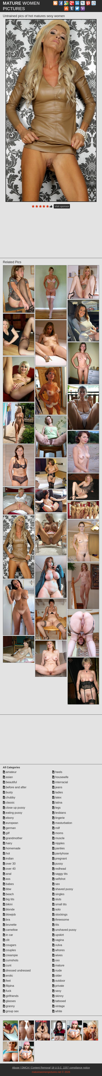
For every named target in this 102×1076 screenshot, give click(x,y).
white (57, 1011)
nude (57, 970)
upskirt (58, 934)
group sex (11, 1011)
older (57, 975)
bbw (7, 889)
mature (58, 965)
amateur (10, 772)
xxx (56, 960)
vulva (57, 945)
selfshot (58, 878)
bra (6, 919)
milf (56, 828)
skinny (58, 995)
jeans (57, 787)
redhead (59, 868)
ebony (8, 817)
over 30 (9, 863)
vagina (58, 940)
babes (8, 884)
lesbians (59, 812)
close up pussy (14, 807)
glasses (9, 1001)
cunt (7, 965)
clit (6, 940)
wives (57, 955)
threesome (60, 919)
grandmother (12, 838)
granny (9, 1006)
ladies (57, 792)
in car (8, 934)
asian (8, 777)
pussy (57, 863)
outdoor (58, 980)
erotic (8, 975)
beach (8, 894)
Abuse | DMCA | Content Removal (31, 1067)
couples (9, 950)
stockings (59, 914)
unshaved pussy (64, 929)
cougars (9, 945)
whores (58, 950)
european (10, 822)
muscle (58, 838)
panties (58, 848)
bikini (8, 904)
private (58, 985)
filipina (8, 985)
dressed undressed (17, 970)
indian (8, 858)
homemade (12, 848)
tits (55, 924)
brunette (10, 924)
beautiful (10, 782)
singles (58, 894)
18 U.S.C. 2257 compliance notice (70, 1067)
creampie (10, 955)
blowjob (9, 914)
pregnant (59, 858)
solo (56, 909)
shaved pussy (62, 889)
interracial (60, 782)
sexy (56, 990)
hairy (7, 843)
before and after (14, 787)
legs (56, 807)
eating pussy (12, 812)
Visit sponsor (62, 206)
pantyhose (60, 853)
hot (6, 853)
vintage (58, 1006)
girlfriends (11, 995)
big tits (8, 899)
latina (57, 802)
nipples (58, 843)
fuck (7, 990)
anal (7, 873)
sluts (56, 899)
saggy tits (60, 873)
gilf (6, 833)
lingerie (58, 817)
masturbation (62, 822)
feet (7, 980)
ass (6, 878)
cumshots (10, 960)
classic (9, 802)
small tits (59, 904)
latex (56, 797)
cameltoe (10, 929)
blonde (9, 909)
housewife (60, 777)
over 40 (9, 868)
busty (8, 792)
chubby (9, 797)
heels (57, 772)
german (9, 828)
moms (57, 833)
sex (56, 884)
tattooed (59, 1001)
